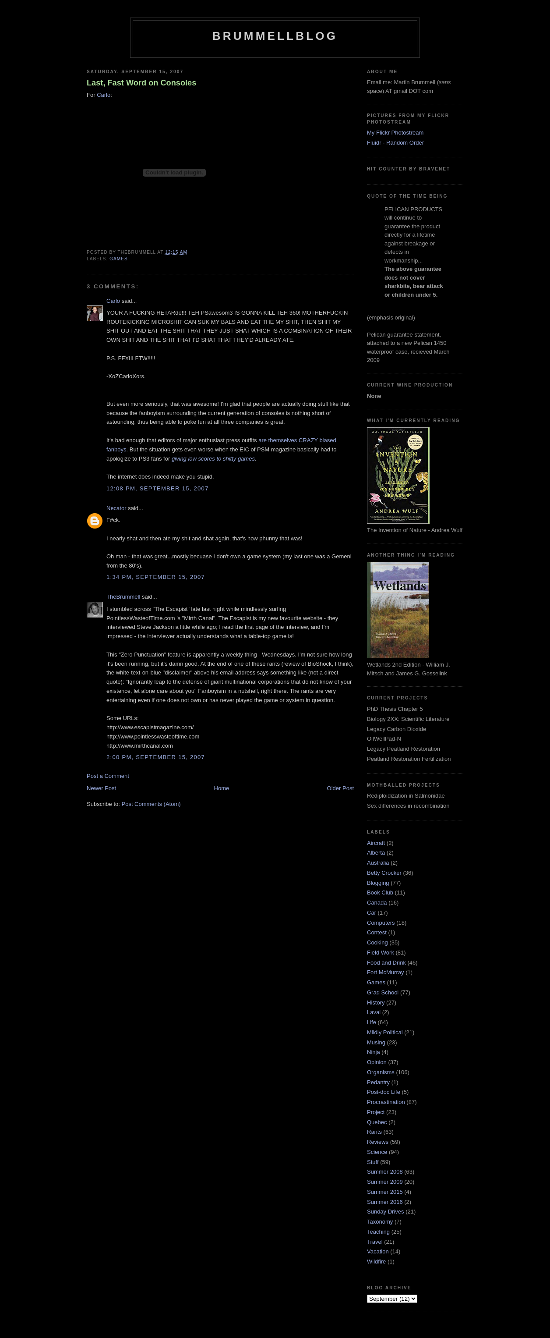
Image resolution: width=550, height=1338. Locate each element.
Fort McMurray (385, 972)
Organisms (381, 1072)
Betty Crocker (384, 873)
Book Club (380, 892)
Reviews (377, 1142)
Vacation (378, 1251)
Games (118, 258)
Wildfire (376, 1261)
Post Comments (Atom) (151, 804)
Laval (374, 1012)
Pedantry (378, 1082)
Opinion (377, 1062)
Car (371, 912)
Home (221, 788)
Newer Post (101, 788)
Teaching (378, 1231)
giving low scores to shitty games (213, 458)
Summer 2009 (385, 1181)
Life (371, 1022)
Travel (375, 1242)
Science (377, 1152)
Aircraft (376, 843)
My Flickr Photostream (395, 132)
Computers (381, 922)
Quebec (377, 1122)
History (375, 1002)
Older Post (340, 788)
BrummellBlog (275, 36)
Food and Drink (386, 962)
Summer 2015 (385, 1192)
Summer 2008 (385, 1171)
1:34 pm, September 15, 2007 (155, 577)
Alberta (376, 852)
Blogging (378, 883)
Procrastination (386, 1102)
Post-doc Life (383, 1092)
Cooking (377, 942)
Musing (376, 1042)
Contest (377, 932)
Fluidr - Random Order (395, 142)
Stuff (373, 1162)
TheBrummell (123, 596)
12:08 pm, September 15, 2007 (157, 488)
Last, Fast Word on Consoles (141, 82)
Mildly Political (385, 1032)
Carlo (103, 95)
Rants (374, 1132)
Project (375, 1112)
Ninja (373, 1052)
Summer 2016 (385, 1202)
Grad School (382, 992)
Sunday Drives (385, 1211)
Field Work (380, 952)
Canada (377, 902)
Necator (116, 508)
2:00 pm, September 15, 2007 (155, 757)
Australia (378, 862)
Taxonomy (380, 1221)
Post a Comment (108, 776)
